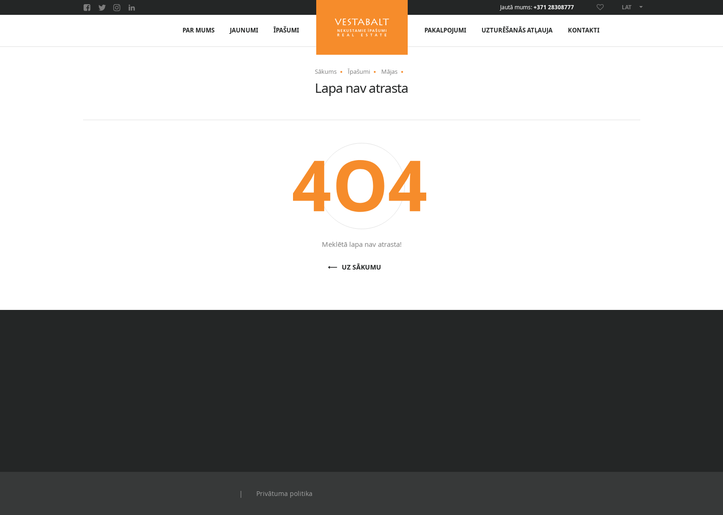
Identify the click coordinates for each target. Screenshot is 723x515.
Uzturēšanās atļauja (517, 30)
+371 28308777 (554, 7)
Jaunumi (244, 30)
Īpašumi (286, 30)
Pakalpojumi (445, 30)
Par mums (198, 30)
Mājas (389, 71)
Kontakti (583, 30)
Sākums (326, 71)
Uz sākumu (361, 267)
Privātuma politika (284, 493)
